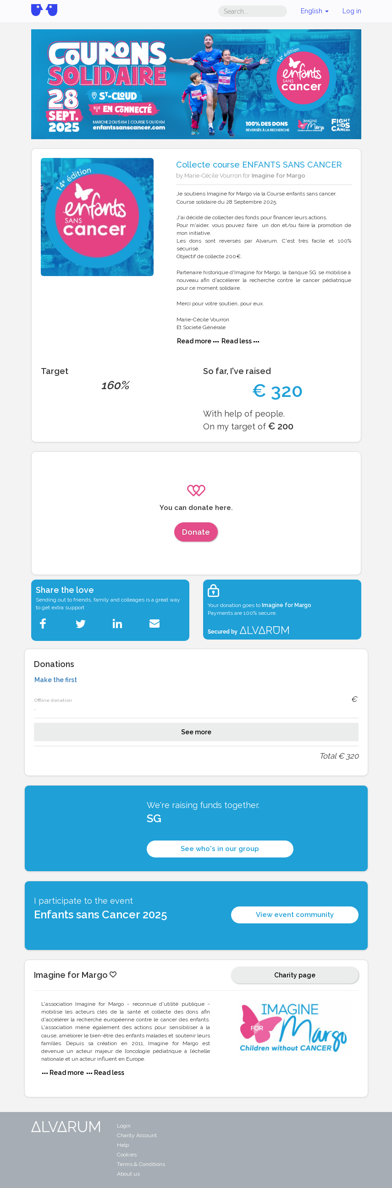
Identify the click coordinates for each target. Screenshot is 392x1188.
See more (196, 732)
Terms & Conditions (141, 1164)
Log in (351, 11)
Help (123, 1145)
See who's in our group (220, 849)
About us (128, 1174)
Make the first (55, 680)
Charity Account (137, 1135)
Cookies (127, 1154)
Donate (196, 532)
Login (124, 1126)
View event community (295, 915)
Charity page (294, 975)
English (315, 11)
